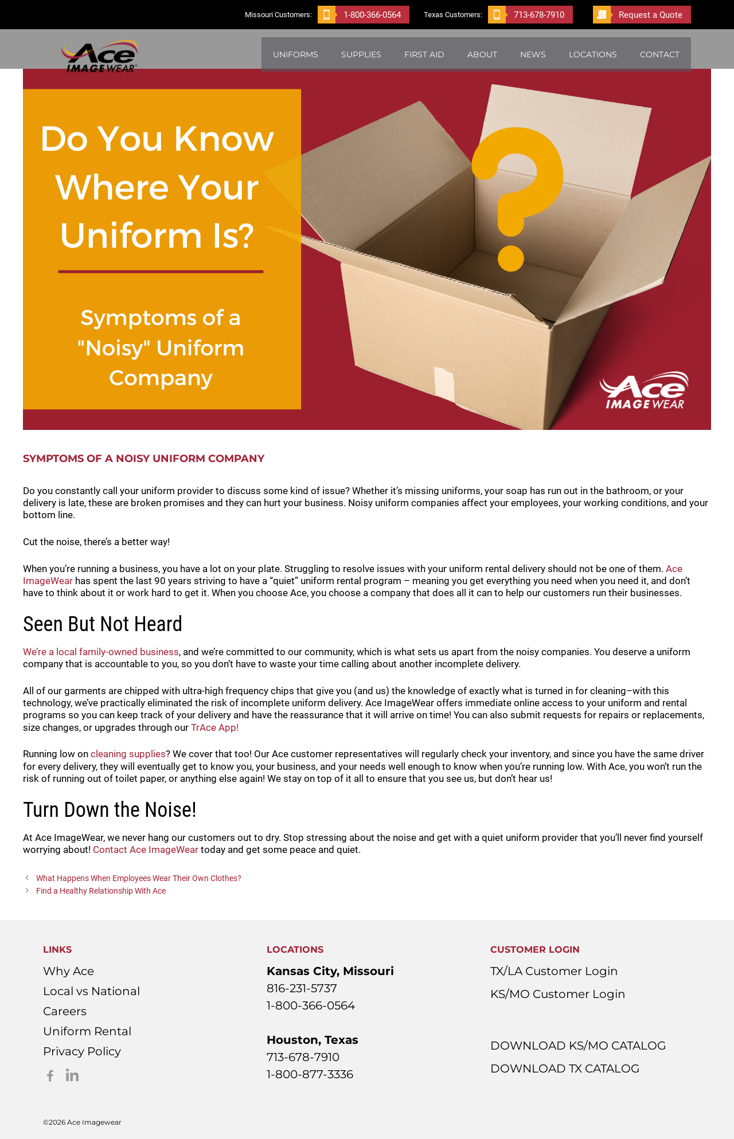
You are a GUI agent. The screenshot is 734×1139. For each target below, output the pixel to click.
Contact (660, 54)
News (533, 54)
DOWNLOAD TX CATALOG (564, 1068)
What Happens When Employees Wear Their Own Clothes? (138, 878)
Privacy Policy (82, 1051)
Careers (65, 1011)
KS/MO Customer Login (558, 994)
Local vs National (91, 991)
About (482, 54)
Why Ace (68, 971)
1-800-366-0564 (359, 15)
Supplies (361, 54)
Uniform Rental (87, 1031)
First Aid (424, 54)
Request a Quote (637, 15)
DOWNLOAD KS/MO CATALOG (578, 1045)
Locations (593, 54)
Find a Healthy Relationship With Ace (101, 891)
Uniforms (295, 54)
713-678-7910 (526, 15)
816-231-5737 (302, 988)
